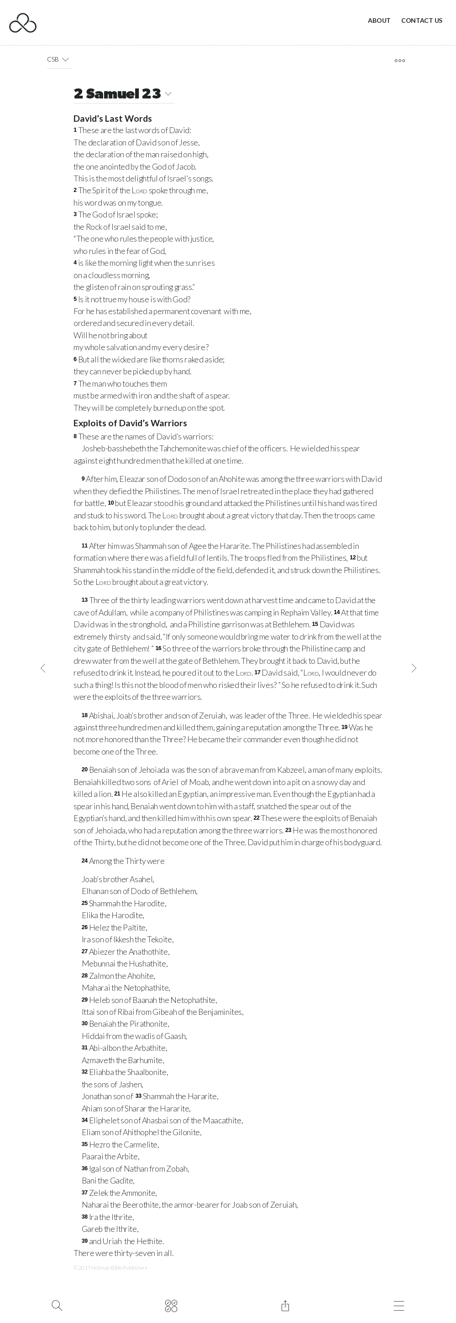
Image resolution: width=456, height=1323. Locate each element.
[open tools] (400, 60)
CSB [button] (59, 59)
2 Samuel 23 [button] (124, 95)
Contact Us (421, 20)
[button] (65, 59)
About (379, 20)
